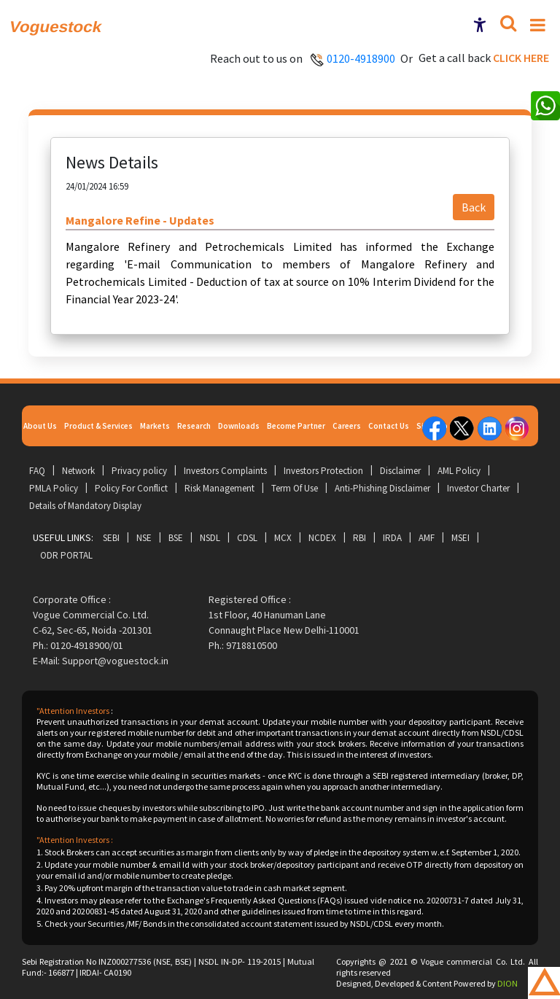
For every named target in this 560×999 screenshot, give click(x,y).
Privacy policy (139, 470)
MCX (283, 538)
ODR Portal (66, 555)
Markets (155, 426)
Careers (346, 426)
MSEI (460, 538)
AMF (427, 538)
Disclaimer (400, 470)
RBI (359, 538)
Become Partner (296, 426)
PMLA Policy (53, 488)
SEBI (111, 538)
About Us (40, 426)
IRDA (392, 538)
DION (507, 983)
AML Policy (459, 470)
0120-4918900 (361, 58)
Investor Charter (478, 488)
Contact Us (388, 426)
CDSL (247, 538)
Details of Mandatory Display (85, 506)
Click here (521, 57)
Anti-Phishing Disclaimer (382, 488)
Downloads (239, 426)
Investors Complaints (225, 470)
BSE (175, 538)
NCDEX (322, 538)
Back (474, 207)
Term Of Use (294, 488)
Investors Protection (323, 470)
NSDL (210, 538)
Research (194, 426)
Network (78, 470)
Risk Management (219, 488)
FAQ (37, 470)
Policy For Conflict (131, 488)
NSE (144, 538)
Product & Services (98, 426)
